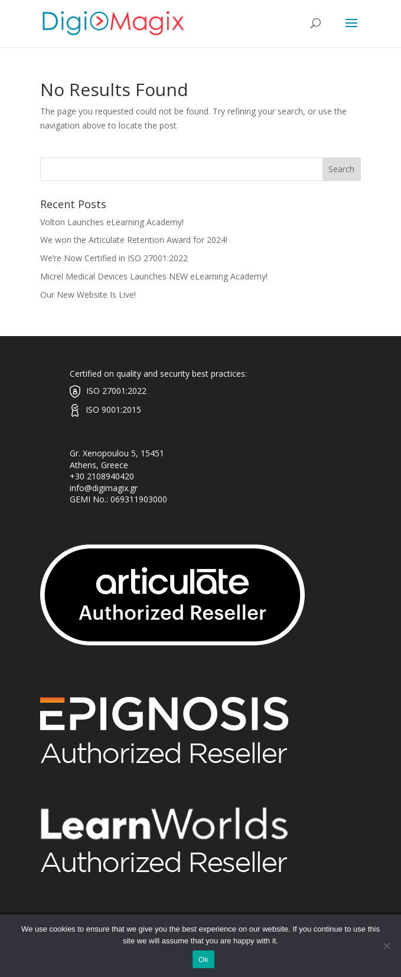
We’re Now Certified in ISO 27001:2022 (114, 258)
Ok (203, 959)
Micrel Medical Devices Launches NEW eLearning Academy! (154, 276)
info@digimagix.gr (104, 488)
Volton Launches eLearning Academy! (112, 222)
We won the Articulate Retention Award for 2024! (133, 239)
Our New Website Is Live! (88, 294)
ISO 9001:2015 (113, 409)
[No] (386, 946)
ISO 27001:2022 (116, 390)
